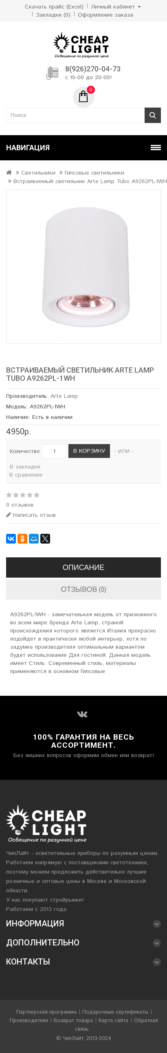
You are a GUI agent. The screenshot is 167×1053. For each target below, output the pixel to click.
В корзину (89, 451)
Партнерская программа (46, 1012)
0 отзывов (19, 505)
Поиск (153, 115)
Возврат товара (73, 1021)
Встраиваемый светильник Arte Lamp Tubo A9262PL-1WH (90, 181)
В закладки (25, 467)
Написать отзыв (31, 515)
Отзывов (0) (83, 589)
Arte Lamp (64, 396)
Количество (25, 451)
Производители (29, 1021)
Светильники (38, 173)
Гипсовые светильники (94, 173)
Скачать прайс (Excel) (54, 7)
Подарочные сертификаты (115, 1012)
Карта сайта (113, 1021)
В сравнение (26, 475)
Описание (83, 567)
